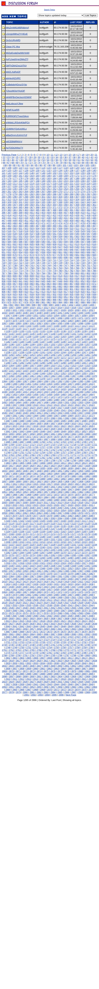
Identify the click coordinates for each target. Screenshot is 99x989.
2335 (46, 565)
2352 (70, 568)
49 (26, 160)
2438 (11, 586)
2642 (21, 626)
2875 (46, 671)
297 (21, 197)
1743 (59, 449)
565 (94, 236)
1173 (39, 339)
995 (28, 305)
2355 (91, 568)
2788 (4, 655)
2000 (63, 500)
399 (21, 212)
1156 (14, 336)
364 (15, 207)
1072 (87, 318)
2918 (63, 679)
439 (54, 218)
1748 (94, 449)
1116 (18, 328)
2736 (18, 644)
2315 (94, 560)
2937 (8, 684)
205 (77, 181)
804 (4, 276)
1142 (11, 334)
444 (83, 218)
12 (56, 154)
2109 (70, 521)
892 (21, 289)
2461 (77, 589)
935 (71, 294)
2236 (14, 547)
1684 (25, 439)
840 (15, 281)
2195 (11, 539)
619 (15, 247)
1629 (18, 428)
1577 (32, 418)
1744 (66, 449)
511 (77, 228)
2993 (40, 695)
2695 (14, 637)
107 (4, 168)
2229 (59, 544)
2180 (94, 534)
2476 (87, 592)
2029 (77, 505)
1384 (4, 381)
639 (32, 249)
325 (83, 199)
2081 (63, 515)
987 (77, 302)
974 (4, 302)
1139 (84, 331)
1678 (77, 436)
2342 (94, 565)
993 (17, 305)
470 (38, 223)
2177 (73, 534)
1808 (42, 463)
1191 (70, 341)
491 (60, 226)
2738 (32, 644)
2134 (56, 526)
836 (88, 278)
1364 (53, 376)
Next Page (71, 695)
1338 (59, 370)
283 (38, 194)
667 (94, 252)
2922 (91, 679)
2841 (91, 663)
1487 (63, 399)
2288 (94, 555)
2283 (59, 555)
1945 (56, 489)
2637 (80, 623)
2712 (39, 639)
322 (66, 199)
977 (21, 302)
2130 (28, 526)
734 (88, 262)
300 (38, 197)
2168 (11, 534)
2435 (84, 584)
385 (38, 210)
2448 (80, 586)
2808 (49, 658)
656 (32, 252)
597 (83, 241)
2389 (46, 576)
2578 (46, 613)
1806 (28, 463)
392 (77, 210)
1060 (4, 318)
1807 (35, 463)
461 (83, 220)
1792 (25, 460)
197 (32, 181)
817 (77, 276)
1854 (80, 471)
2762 (11, 650)
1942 (35, 489)
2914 (35, 679)
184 (54, 178)
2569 (77, 610)
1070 (73, 318)
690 (32, 257)
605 (32, 244)
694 (54, 257)
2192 (84, 536)
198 (38, 181)
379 (4, 210)
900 (66, 289)
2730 (70, 642)
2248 (4, 550)
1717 (66, 444)
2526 (59, 602)
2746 (87, 644)
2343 (8, 568)
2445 (59, 586)
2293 (35, 558)
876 (26, 286)
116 (54, 168)
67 (8, 162)
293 (94, 194)
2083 (77, 515)
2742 (59, 644)
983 (54, 302)
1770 (59, 455)
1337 (53, 370)
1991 (94, 497)
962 (32, 299)
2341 (87, 565)
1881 (80, 476)
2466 (18, 592)
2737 (25, 644)
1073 (94, 318)
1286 (73, 360)
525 (60, 231)
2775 (8, 652)
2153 (94, 529)
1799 (73, 460)
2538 (49, 605)
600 (4, 244)
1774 (87, 455)
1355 (84, 373)
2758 (77, 647)
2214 (49, 542)
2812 (77, 658)
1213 (35, 347)
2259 (80, 550)
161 (21, 175)
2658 (39, 629)
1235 (94, 349)
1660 (46, 434)
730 (66, 262)
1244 (63, 352)
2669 (21, 631)
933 (60, 294)
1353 (70, 373)
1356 (91, 373)
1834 (35, 468)
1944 (49, 489)
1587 (8, 420)
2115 (18, 523)
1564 (35, 415)
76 (48, 162)
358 (77, 204)
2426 (21, 584)
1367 (73, 376)
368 (38, 207)
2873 (32, 671)
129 (32, 170)
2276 (11, 555)
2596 (77, 615)
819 (88, 276)
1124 (73, 328)
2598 (91, 615)
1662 (59, 434)
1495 (25, 402)
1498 (46, 402)
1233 (80, 349)
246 (21, 189)
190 (88, 178)
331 (21, 202)
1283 (53, 360)
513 (88, 228)
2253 (39, 550)
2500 (66, 597)
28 (30, 157)
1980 (18, 497)
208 (94, 181)
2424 (8, 584)
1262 (94, 355)
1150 (66, 334)
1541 (63, 410)
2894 (84, 673)
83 (78, 162)
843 (32, 281)
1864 (56, 473)
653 (15, 252)
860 (32, 283)
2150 (73, 529)
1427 (21, 389)
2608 (66, 618)
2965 (14, 689)
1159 (35, 336)
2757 (70, 647)
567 (9, 239)
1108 (56, 326)
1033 (4, 312)
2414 (32, 581)
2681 (11, 634)
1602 (18, 423)
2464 (4, 592)
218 (54, 183)
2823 (59, 660)
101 (64, 165)
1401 (28, 384)
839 (9, 281)
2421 (80, 581)
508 (60, 228)
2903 (53, 676)
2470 (46, 592)
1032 (91, 310)
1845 (18, 471)
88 (5, 165)
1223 (11, 349)
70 (21, 162)
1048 (14, 315)
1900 (25, 481)
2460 (70, 589)
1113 (91, 326)
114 (43, 168)
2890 (56, 673)
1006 (4, 307)
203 (66, 181)
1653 (91, 431)
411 (88, 212)
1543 (77, 410)
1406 (63, 384)
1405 (56, 384)
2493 (18, 597)
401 (32, 212)
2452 (14, 589)
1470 (39, 397)
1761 (91, 452)
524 (54, 231)
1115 (11, 328)
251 (49, 189)
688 (21, 257)
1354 (77, 373)
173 (88, 175)
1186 (35, 341)
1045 (87, 312)
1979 (11, 497)
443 (77, 218)
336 (49, 202)
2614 (14, 621)
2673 (49, 631)
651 (4, 252)
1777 (14, 457)
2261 (94, 550)
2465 (11, 592)
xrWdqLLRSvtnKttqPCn (18, 122)
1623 (70, 426)
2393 (73, 576)
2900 (32, 676)
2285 (73, 555)
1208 (94, 344)
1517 (84, 405)
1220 (84, 347)
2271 (70, 552)
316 (32, 199)
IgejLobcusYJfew (14, 103)
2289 (8, 558)
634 (4, 249)
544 (71, 233)
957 (4, 299)
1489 (77, 399)
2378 (63, 573)
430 (4, 218)
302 (49, 197)
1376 (42, 378)
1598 (84, 420)
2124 (80, 523)
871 (94, 283)
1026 (49, 310)
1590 (28, 420)
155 (83, 173)
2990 (94, 692)
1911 (8, 484)
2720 (94, 639)
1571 (84, 415)
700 (88, 257)
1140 (91, 331)
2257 (66, 550)
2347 (35, 568)
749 (77, 265)
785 (88, 270)
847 (54, 281)
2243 (63, 547)
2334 (39, 565)
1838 (63, 468)
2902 (46, 676)
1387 (25, 381)
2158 (35, 531)
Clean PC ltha (13, 46)
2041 (66, 507)
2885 (21, 673)
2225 (32, 544)
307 (77, 197)
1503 (80, 402)
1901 (32, 481)
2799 (80, 655)
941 (9, 297)
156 (88, 173)
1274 (84, 357)
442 (71, 218)
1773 (80, 455)
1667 (94, 434)
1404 (49, 384)
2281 (46, 555)
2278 (25, 555)
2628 (18, 623)
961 (26, 299)
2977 (4, 692)
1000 (57, 305)
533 (9, 233)
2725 (35, 642)
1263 (8, 357)
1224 (18, 349)
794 (43, 273)
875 (21, 286)
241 (88, 186)
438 (49, 218)
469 (32, 223)
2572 (4, 613)
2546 (11, 608)
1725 (28, 447)
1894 (77, 478)
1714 (46, 444)
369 (43, 207)
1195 (4, 344)
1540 (56, 410)
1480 (14, 399)
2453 (21, 589)
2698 (35, 637)
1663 (66, 434)
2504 (94, 597)
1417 (46, 386)
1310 (53, 365)
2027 (63, 505)
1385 (11, 381)
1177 (66, 339)
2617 (35, 621)
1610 (73, 423)
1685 (32, 439)
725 (38, 262)
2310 (59, 560)
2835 (49, 663)
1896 (91, 478)
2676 (70, 631)
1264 (14, 357)
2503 (87, 597)
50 (30, 160)
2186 (42, 536)
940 (4, 297)
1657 (25, 434)
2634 (59, 623)
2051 (42, 510)
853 (88, 281)
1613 (94, 423)
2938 (14, 684)
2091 (39, 518)
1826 (73, 465)
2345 (21, 568)
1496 (32, 402)
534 (15, 233)
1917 (49, 484)
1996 (35, 500)
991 (5, 305)
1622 (63, 426)
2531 (94, 602)
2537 (42, 605)
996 (34, 305)
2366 (73, 571)
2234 (94, 544)
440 (60, 218)
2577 (39, 613)
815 (66, 276)
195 (21, 181)
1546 (4, 413)
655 (26, 252)
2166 (91, 531)
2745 (80, 644)
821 (4, 278)
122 (88, 168)
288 (66, 194)
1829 (94, 465)
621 (26, 247)
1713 (39, 444)
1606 (46, 423)
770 (4, 270)
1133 (42, 331)
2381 (84, 573)
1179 (80, 339)
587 (26, 241)
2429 (42, 584)
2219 (84, 542)
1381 (77, 378)
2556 (80, 608)
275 (88, 191)
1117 (25, 328)
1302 (91, 363)
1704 (70, 442)
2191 (77, 536)
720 (9, 262)
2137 (77, 526)
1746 (80, 449)
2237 (21, 547)
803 (94, 273)
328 (4, 202)
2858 (21, 668)
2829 (8, 663)
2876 (53, 671)
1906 (66, 481)
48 (21, 160)
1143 (18, 334)
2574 (18, 613)
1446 (59, 392)
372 (60, 207)
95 (36, 165)
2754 (49, 647)
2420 (73, 581)
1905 (59, 481)
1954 (25, 492)
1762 (4, 455)
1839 (70, 468)
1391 (53, 381)
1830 (8, 468)
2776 (14, 652)
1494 (18, 402)
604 (26, 244)
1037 (32, 312)
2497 (46, 597)
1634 (53, 428)
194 (15, 181)
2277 (18, 555)
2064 (39, 513)
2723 (21, 642)
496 (88, 226)
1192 (77, 341)
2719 (87, 639)
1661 (53, 434)
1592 (42, 420)
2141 (11, 529)
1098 (80, 323)
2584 (87, 613)
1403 (42, 384)
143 (15, 173)
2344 (14, 568)
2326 (77, 563)
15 (70, 154)
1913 (21, 484)
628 (66, 247)
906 (4, 291)
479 (88, 223)
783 (77, 270)
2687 (53, 634)
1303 (4, 365)
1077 (28, 320)
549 (4, 236)
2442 (39, 586)
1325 (63, 368)
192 (4, 181)
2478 (8, 594)
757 (26, 268)
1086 (91, 320)
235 (54, 186)
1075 (14, 320)
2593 (56, 615)
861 (38, 283)
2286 (80, 555)
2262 (8, 552)
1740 (39, 449)
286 (54, 194)
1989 (80, 497)
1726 (35, 447)
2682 (18, 634)
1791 (18, 460)
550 (9, 236)
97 (45, 165)
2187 (49, 536)
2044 (87, 507)
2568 (70, 610)
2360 (32, 571)
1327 (77, 368)
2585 (94, 613)
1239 (28, 352)
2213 (42, 542)
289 (71, 194)
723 (26, 262)
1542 (70, 410)
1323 (49, 368)
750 (83, 265)
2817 (18, 660)
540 (49, 233)
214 (32, 183)
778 (49, 270)
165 (43, 175)
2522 (32, 602)
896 (43, 289)
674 (38, 254)
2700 (49, 637)
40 (83, 157)
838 (4, 281)
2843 (11, 666)
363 (9, 207)
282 (32, 194)
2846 (32, 666)
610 (60, 244)
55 (52, 160)
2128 (14, 526)
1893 (70, 478)
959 (15, 299)
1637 (73, 428)
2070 (80, 513)
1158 (28, 336)
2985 (59, 692)
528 (77, 231)
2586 (8, 615)
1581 (59, 418)
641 (43, 249)
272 (71, 191)
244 (9, 189)
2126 (94, 523)
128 (26, 170)
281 (26, 194)
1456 (35, 394)
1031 (84, 310)
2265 (28, 552)
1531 (87, 407)
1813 (77, 463)
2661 (59, 629)
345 (4, 204)
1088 (11, 323)
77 (52, 162)
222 (77, 183)
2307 (39, 560)
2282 (53, 555)
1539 (49, 410)
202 (60, 181)
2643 (28, 626)
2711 (32, 639)
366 (26, 207)
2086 (4, 518)
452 (32, 220)
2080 (56, 515)
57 (61, 160)
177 (15, 178)
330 (15, 202)
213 (26, 183)
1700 (42, 442)
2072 (94, 513)
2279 (32, 555)
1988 (73, 497)
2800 (87, 655)
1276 (4, 360)
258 (88, 189)
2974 (77, 689)
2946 (70, 684)
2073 (8, 515)
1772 (73, 455)
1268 (42, 357)
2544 (91, 605)
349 (26, 204)
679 (66, 254)
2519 (11, 602)
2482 (35, 594)
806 (15, 276)
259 (94, 189)
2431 (56, 584)
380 (9, 210)
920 (83, 291)
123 (94, 168)
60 (74, 160)
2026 (56, 505)
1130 (21, 331)
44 (4, 160)
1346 (21, 373)
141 (4, 173)
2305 (25, 560)
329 (9, 202)
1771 (66, 455)
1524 (39, 407)
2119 (46, 523)
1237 (14, 352)
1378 (56, 378)
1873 (25, 476)
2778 (28, 652)
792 (32, 273)
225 (94, 183)
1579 (46, 418)
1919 (63, 484)
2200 (46, 539)
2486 (63, 594)
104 (81, 165)
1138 (77, 331)
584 (9, 241)
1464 (91, 394)
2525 (53, 602)
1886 (21, 478)
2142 (18, 529)
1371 (8, 378)
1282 (46, 360)
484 (21, 226)
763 (60, 268)
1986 (59, 497)
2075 (21, 515)
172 (83, 175)
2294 (42, 558)
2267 (42, 552)
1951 (4, 492)
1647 (49, 431)
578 (71, 239)
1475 (73, 397)
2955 (39, 687)
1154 (94, 334)
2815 (4, 660)
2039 (53, 507)
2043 (80, 507)
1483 (35, 399)
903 (83, 289)
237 (66, 186)
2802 (8, 658)
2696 (21, 637)
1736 (11, 449)
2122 (66, 523)
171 (77, 175)
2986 (66, 692)
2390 (53, 576)
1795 (46, 460)
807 (21, 276)
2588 (21, 615)
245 (15, 189)
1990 (87, 497)
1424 (94, 386)
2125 (87, 523)
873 (9, 286)
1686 (39, 439)
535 (21, 233)
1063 (25, 318)
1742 (53, 449)
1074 (8, 320)
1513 (56, 405)
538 (38, 233)
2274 (91, 552)
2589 (28, 615)
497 (94, 226)
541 (54, 233)
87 (96, 162)
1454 (21, 394)
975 (9, 302)
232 (38, 186)
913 (43, 291)
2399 (21, 579)
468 (26, 223)
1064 (32, 318)
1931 (53, 486)
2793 (39, 655)
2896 (4, 676)
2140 (4, 529)
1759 (77, 452)
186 (66, 178)
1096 (66, 323)
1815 (91, 463)
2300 (84, 558)
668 (4, 254)
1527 (59, 407)
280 (21, 194)
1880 (73, 476)
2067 (59, 513)
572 (38, 239)
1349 (42, 373)
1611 (80, 423)
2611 (87, 618)
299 (32, 197)
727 (49, 262)
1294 (35, 363)
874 (15, 286)
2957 (53, 687)
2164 (77, 531)
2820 (39, 660)
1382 (84, 378)
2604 (39, 618)
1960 (66, 492)
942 (15, 297)
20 (91, 154)
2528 (73, 602)
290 (77, 194)
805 (9, 276)
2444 (53, 586)
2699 (42, 637)
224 (88, 183)
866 (66, 283)
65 (96, 160)
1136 (63, 331)
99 (54, 165)
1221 (91, 347)
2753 (42, 647)
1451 (94, 392)
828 (43, 278)
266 (38, 191)
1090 (25, 323)
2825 (73, 660)
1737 (18, 449)
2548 (25, 608)
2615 (21, 621)
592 (54, 241)
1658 (32, 434)
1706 (84, 442)
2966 (21, 689)
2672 (42, 631)
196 (26, 181)
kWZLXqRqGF (13, 72)
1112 (84, 326)
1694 (94, 439)
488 (43, 226)
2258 (73, 550)
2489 (84, 594)
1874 (32, 476)
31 (43, 157)
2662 (66, 629)
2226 (39, 544)
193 (9, 181)
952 (71, 297)
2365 (66, 571)
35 (61, 157)
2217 (70, 542)
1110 (70, 326)
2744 (73, 644)
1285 (66, 360)
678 (60, 254)
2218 (77, 542)
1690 (66, 439)
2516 (84, 600)
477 (77, 223)
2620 (56, 621)
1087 (4, 323)
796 (54, 273)
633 (94, 247)
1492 (4, 402)
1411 (4, 386)
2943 (49, 684)
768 (88, 268)
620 (21, 247)
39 (78, 157)
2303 (11, 560)
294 (4, 197)
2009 (32, 502)
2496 (39, 597)
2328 (91, 563)
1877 (53, 476)
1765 (25, 455)
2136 (70, 526)
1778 (21, 457)
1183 (14, 341)
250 (43, 189)
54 (48, 160)
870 (88, 283)
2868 (91, 668)
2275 (4, 555)
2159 (42, 531)
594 (66, 241)
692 (43, 257)
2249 (11, 550)
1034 (11, 312)
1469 (32, 397)
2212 (35, 542)
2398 (14, 579)
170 (71, 175)
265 (32, 191)
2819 (32, 660)
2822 (53, 660)
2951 (11, 687)
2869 (4, 671)
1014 (59, 307)
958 (9, 299)
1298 (63, 363)
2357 (11, 571)
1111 (77, 326)
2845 (25, 666)
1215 (49, 347)
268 (49, 191)
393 (83, 210)
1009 (25, 307)
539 (43, 233)
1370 (94, 376)
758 (32, 268)
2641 (14, 626)
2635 (66, 623)
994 (22, 305)
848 (60, 281)
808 (26, 276)
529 (83, 231)
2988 (80, 692)
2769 (59, 650)
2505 (8, 600)
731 (71, 262)
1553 (53, 413)
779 (54, 270)
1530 (80, 407)
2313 (80, 560)
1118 (32, 328)
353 (49, 204)
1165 (77, 336)
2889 (49, 673)
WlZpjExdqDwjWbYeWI (17, 53)
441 (66, 218)
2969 (42, 689)
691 (38, 257)
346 (9, 204)
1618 (35, 426)
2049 (28, 510)
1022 (21, 310)
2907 (80, 676)
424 (66, 215)
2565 (49, 610)
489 (49, 226)
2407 (77, 579)
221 (71, 183)
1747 (87, 449)
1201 (46, 344)
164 (38, 175)
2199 (39, 539)
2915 (42, 679)
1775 (94, 455)
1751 (21, 452)
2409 (91, 579)
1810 (56, 463)
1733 (84, 447)
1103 (21, 326)
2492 (11, 597)
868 (77, 283)
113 (38, 168)
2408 (84, 579)
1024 (35, 310)
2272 (77, 552)
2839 (77, 663)
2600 (11, 618)
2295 (49, 558)
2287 (87, 555)
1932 (59, 486)
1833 (28, 468)
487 (38, 226)
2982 (39, 692)
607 (43, 244)
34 (56, 157)
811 (43, 276)
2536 (35, 605)
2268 (49, 552)
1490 (84, 399)
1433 (63, 389)
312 (9, 199)
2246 (84, 547)
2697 (28, 637)
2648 (63, 626)
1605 (39, 423)
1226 (32, 349)
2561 (21, 610)
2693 (94, 634)
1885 (14, 478)
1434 (70, 389)
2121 (59, 523)
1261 (87, 355)
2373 (28, 573)
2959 (66, 687)
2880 (80, 671)
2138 (84, 526)
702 (4, 260)
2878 (66, 671)
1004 (84, 305)
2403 (49, 579)
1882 (87, 476)
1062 (18, 318)
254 (66, 189)
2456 (42, 589)
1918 (56, 484)
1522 (25, 407)
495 (83, 226)
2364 (59, 571)
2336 (53, 565)
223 (83, 183)
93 (27, 165)
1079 (42, 320)
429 (94, 215)
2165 (84, 531)
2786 (84, 652)
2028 (70, 505)
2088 (18, 518)
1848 (39, 471)
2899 (25, 676)
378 (94, 207)
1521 (18, 407)
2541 (70, 605)
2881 (87, 671)
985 (66, 302)
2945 (63, 684)
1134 (49, 331)
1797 (59, 460)
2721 (8, 642)
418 (32, 215)
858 (21, 283)
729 (60, 262)
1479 (8, 399)
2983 (46, 692)
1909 (87, 481)
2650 (77, 626)
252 (54, 189)
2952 (18, 687)
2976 (91, 689)
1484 (42, 399)
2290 (14, 558)
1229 (53, 349)
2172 (39, 534)
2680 (4, 634)
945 (32, 297)
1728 (49, 447)
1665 (80, 434)
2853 (80, 666)
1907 (73, 481)
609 (54, 244)
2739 (39, 644)
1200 (39, 344)
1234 (87, 349)
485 (26, 226)
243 (4, 189)
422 (54, 215)
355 (60, 204)
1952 (11, 492)
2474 (73, 592)
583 (4, 241)
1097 (73, 323)
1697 (21, 442)
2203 (66, 539)
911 (32, 291)
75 (43, 162)
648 (83, 249)
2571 (91, 610)
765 (71, 268)
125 (9, 170)
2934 (80, 681)
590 (43, 241)
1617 (28, 426)
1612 (87, 423)
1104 (28, 326)
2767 (46, 650)
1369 (87, 376)
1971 (49, 494)
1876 (46, 476)
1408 (77, 384)
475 (66, 223)
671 (21, 254)
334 (38, 202)
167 (54, 175)
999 (51, 305)
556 (43, 236)
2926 (25, 681)
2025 (49, 505)
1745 (73, 449)
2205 (80, 539)
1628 (11, 428)
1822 (46, 465)
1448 (73, 392)
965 (49, 299)
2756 (63, 647)
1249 (4, 355)
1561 (14, 415)
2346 (28, 568)
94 (32, 165)
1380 (70, 378)
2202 (59, 539)
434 (26, 218)
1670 (21, 436)
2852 (73, 666)
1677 (70, 436)
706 (26, 260)
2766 (39, 650)
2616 (28, 621)
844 (38, 281)
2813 (84, 658)
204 (71, 181)
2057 (84, 510)
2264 (21, 552)
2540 (63, 605)
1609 (66, 423)
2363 (53, 571)
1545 (91, 410)
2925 (18, 681)
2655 (18, 629)
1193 (84, 341)
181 (38, 178)
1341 (80, 370)
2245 (77, 547)
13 (61, 154)
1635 (59, 428)
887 (88, 286)
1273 (77, 357)
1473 (59, 397)
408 (71, 212)
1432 (56, 389)
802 (88, 273)
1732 (77, 447)
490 (54, 226)
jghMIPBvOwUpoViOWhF (19, 97)
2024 (42, 505)
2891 (63, 673)
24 (13, 157)
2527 (66, 602)
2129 (21, 526)
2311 (66, 560)
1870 (4, 476)
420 (43, 215)
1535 (21, 410)
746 (60, 265)
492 (66, 226)
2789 (11, 655)
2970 (49, 689)
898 (54, 289)
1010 (32, 307)
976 (15, 302)
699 (83, 257)
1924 (4, 486)
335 (43, 202)
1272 (70, 357)
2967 (28, 689)
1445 (53, 392)
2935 (87, 681)
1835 (42, 468)
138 (83, 170)
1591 (35, 420)
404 (49, 212)
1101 (8, 326)
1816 (4, 465)
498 (4, 228)
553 (26, 236)
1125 (80, 328)
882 (60, 286)
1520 (11, 407)
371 (54, 207)
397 (9, 212)
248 (32, 189)
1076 (21, 320)
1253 (32, 355)
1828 (87, 465)
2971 (56, 689)
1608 (59, 423)
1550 (32, 413)
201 (54, 181)
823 (15, 278)
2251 (25, 550)
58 (65, 160)
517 (15, 231)
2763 (18, 650)
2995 (54, 695)
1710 (18, 444)
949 (54, 297)
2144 (32, 529)
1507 (14, 405)
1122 (59, 328)
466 (15, 223)
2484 (49, 594)
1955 (32, 492)
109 (15, 168)
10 (47, 154)
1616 (21, 426)
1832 (21, 468)
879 (43, 286)
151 (60, 173)
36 (65, 157)
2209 (14, 542)
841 (21, 281)
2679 (91, 631)
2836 (56, 663)
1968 (28, 494)
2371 (14, 573)
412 (94, 212)
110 (21, 168)
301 (43, 197)
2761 (4, 650)
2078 (42, 515)
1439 (11, 392)
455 (49, 220)
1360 (25, 376)
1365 (59, 376)
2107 (56, 521)
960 (21, 299)
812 (49, 276)
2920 (77, 679)
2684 (32, 634)
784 (83, 270)
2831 (21, 663)
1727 (42, 447)
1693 (87, 439)
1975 (77, 494)
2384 (11, 576)
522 (43, 231)
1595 (63, 420)
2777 (21, 652)
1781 (42, 457)
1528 (66, 407)
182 (43, 178)
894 (32, 289)
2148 (59, 529)
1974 (70, 494)
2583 (80, 613)
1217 (63, 347)
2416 (46, 581)
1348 (35, 373)
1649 (63, 431)
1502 (73, 402)
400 (26, 212)
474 (60, 223)
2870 (11, 671)
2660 (53, 629)
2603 (32, 618)
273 (77, 191)
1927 (25, 486)
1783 (56, 457)
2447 (73, 586)
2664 (80, 629)
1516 (77, 405)
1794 (39, 460)
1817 (11, 465)
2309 (53, 560)
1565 (42, 415)
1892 (63, 478)
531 (94, 231)
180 (32, 178)
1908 (80, 481)
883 (66, 286)
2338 (66, 565)
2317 (14, 563)
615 (88, 244)
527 (71, 231)
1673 (42, 436)
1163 (63, 336)
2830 (14, 663)
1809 (49, 463)
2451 (8, 589)
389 (60, 210)
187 (71, 178)
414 (9, 215)
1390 (46, 381)
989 (88, 302)
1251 (18, 355)
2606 (53, 618)
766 (77, 268)
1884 (8, 478)
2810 (63, 658)
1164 (70, 336)
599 (94, 241)
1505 (94, 402)
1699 (35, 442)
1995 (28, 500)
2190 (70, 536)
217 (49, 183)
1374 (28, 378)
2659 (46, 629)
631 (83, 247)
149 (49, 173)
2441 (32, 586)
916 (60, 291)
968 (66, 299)
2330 (11, 565)
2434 (77, 584)
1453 (14, 394)
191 (94, 178)
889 (4, 289)
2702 (63, 637)
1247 (84, 352)
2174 (53, 534)
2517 (91, 600)
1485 (49, 399)
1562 (21, 415)
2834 (42, 663)
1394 (73, 381)
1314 (80, 365)
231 (32, 186)
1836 (49, 468)
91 (18, 165)
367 (32, 207)
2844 (18, 666)
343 (88, 202)
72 (30, 162)
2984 (53, 692)
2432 (63, 584)
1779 (28, 457)
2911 (14, 679)
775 (32, 270)
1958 (53, 492)
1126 (87, 328)
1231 (66, 349)
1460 (63, 394)
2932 (66, 681)
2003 (84, 500)
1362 (39, 376)
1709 (11, 444)
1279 (25, 360)
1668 (8, 436)
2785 (77, 652)
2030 (84, 505)
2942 (42, 684)
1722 (8, 447)
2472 (59, 592)
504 (38, 228)
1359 (18, 376)
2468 (32, 592)
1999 (56, 500)
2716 (66, 639)
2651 (84, 626)
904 (88, 289)
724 (32, 262)
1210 (14, 347)
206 (83, 181)
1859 (21, 473)
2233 (87, 544)
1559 (94, 413)
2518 (4, 602)
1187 (42, 341)
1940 (21, 489)
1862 (42, 473)
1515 (70, 405)
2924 (11, 681)
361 (94, 204)
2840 (84, 663)
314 (21, 199)
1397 (94, 381)
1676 (63, 436)
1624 (77, 426)
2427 (28, 584)
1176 (59, 339)
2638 (87, 623)
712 (60, 260)
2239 (35, 547)
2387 (32, 576)
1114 (4, 328)
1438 (4, 392)
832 (66, 278)
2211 (28, 542)
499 (9, 228)
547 (88, 233)
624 (43, 247)
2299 (77, 558)
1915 (35, 484)
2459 (63, 589)
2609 (73, 618)
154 (77, 173)
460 (77, 220)
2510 (42, 600)
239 (77, 186)
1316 (94, 365)
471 (43, 223)
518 (21, 231)
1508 (21, 405)
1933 (66, 486)
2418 (59, 581)
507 (54, 228)
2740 (46, 644)
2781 (49, 652)
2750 (21, 647)
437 (43, 218)
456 (54, 220)
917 (66, 291)
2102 (21, 521)
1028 (63, 310)
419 (38, 215)
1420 (66, 386)
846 (49, 281)
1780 (35, 457)
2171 (32, 534)
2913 (28, 679)
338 (60, 202)
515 (4, 231)
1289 (94, 360)
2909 (94, 676)
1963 (87, 492)
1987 (66, 497)
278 (9, 194)
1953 (18, 492)
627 (60, 247)
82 (74, 162)
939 (94, 294)
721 (15, 262)
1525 (46, 407)
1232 (73, 349)
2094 (59, 518)
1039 (46, 312)
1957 (46, 492)
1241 (42, 352)
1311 (59, 365)
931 (49, 294)
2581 (66, 613)
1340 (73, 370)
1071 (80, 318)
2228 (53, 544)
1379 (63, 378)
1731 (70, 447)
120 (77, 168)
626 (54, 247)
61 (78, 160)
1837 (56, 468)
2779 (35, 652)
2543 (84, 605)
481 (4, 226)
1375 (35, 378)
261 (9, 191)
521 (38, 231)
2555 (73, 608)
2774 (94, 650)
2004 (91, 500)
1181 (94, 339)
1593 (49, 420)
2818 (25, 660)
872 (4, 286)
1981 (25, 497)
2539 (56, 605)
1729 (56, 447)
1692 (80, 439)
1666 (87, 434)
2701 (56, 637)
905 (94, 289)
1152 (80, 334)
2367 (80, 571)
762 (54, 268)
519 (26, 231)
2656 (25, 629)
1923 (91, 484)
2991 (26, 695)
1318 (14, 368)
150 (54, 173)
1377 (49, 378)
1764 (18, 455)
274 (83, 191)
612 (71, 244)
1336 (46, 370)
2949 (91, 684)
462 (88, 220)
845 (43, 281)
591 (49, 241)
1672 (35, 436)
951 (66, 297)
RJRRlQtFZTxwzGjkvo (17, 116)
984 (60, 302)
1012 (46, 307)
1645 (35, 431)
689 (26, 257)
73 (34, 162)
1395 (80, 381)
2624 (84, 621)
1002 (70, 305)
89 (10, 165)
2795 (53, 655)
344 (94, 202)
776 (38, 270)
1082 (63, 320)
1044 (80, 312)
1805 (21, 463)
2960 (73, 687)
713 (66, 260)
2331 (18, 565)
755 (15, 268)
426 (77, 215)
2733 (91, 642)
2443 (46, 586)
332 (26, 202)
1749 (8, 452)
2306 (32, 560)
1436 (84, 389)
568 (15, 239)
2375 (42, 573)
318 (43, 199)
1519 (4, 407)
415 (15, 215)
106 (93, 165)
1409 (84, 384)
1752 (28, 452)
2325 (70, 563)
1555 (66, 413)
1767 (39, 455)
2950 (4, 687)
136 (71, 170)
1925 (11, 486)
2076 (28, 515)
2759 (84, 647)
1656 (18, 434)
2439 (18, 586)
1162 (56, 336)
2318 (21, 563)
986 (71, 302)
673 (32, 254)
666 (88, 252)
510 (71, 228)
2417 (53, 581)
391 (71, 210)
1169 (11, 339)
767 (83, 268)
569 (21, 239)
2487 (70, 594)
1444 (46, 392)
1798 (66, 460)
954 (83, 297)
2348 (42, 568)
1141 (4, 334)
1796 (53, 460)
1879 (66, 476)
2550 (39, 608)
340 (71, 202)
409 (77, 212)
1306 (25, 365)
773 (21, 270)
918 (71, 291)
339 (66, 202)
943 (21, 297)
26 (21, 157)
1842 (91, 468)
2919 (70, 679)
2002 (77, 500)
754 (9, 268)
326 (88, 199)
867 (71, 283)
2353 (77, 568)
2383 (4, 576)
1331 (11, 370)
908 (15, 291)
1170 (18, 339)
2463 (91, 589)
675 (43, 254)
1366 (66, 376)
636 (15, 249)
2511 (49, 600)
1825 (66, 465)
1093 (46, 323)
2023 (35, 505)
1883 (94, 476)
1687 (46, 439)
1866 (70, 473)
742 (38, 265)
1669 (14, 436)
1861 (35, 473)
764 (66, 268)
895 (38, 289)
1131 (28, 331)
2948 (84, 684)
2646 (49, 626)
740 (26, 265)
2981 (32, 692)
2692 (87, 634)
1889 (42, 478)
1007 (11, 307)
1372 (14, 378)
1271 (63, 357)
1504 (87, 402)
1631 (32, 428)
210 (9, 183)
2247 (91, 547)
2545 (4, 608)
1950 (91, 489)
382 (21, 210)
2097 (80, 518)
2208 (8, 542)
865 (60, 283)
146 (32, 173)
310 (94, 197)
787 (4, 273)
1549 (25, 413)
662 (66, 252)
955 (88, 297)
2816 (11, 660)
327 (94, 199)
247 (26, 189)
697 (71, 257)
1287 (80, 360)
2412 (18, 581)
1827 (80, 465)
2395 (87, 576)
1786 (77, 457)
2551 (46, 608)
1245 (70, 352)
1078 (35, 320)
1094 (53, 323)
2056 (77, 510)
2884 (14, 673)
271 (66, 191)
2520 (18, 602)
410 (83, 212)
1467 (18, 397)
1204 (66, 344)
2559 (8, 610)
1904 (53, 481)
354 (54, 204)
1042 (66, 312)
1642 (14, 431)
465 (9, 223)
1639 (87, 428)
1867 (77, 473)
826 (32, 278)
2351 (63, 568)
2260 (87, 550)
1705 (77, 442)
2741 (53, 644)
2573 (11, 613)
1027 (56, 310)
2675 (63, 631)
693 (49, 257)
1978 (4, 497)
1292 (21, 363)
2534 (21, 605)
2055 (70, 510)
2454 (28, 589)
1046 (94, 312)
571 (32, 239)
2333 (32, 565)
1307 (32, 365)
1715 (53, 444)
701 (94, 257)
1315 (87, 365)
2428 (35, 584)
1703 (63, 442)
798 (66, 273)
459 (71, 220)
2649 (70, 626)
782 (71, 270)
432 (15, 218)
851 (77, 281)
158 (4, 175)
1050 (28, 315)
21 (96, 154)
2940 (28, 684)
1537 (35, 410)
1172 (32, 339)
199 (43, 181)
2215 (56, 542)
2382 (91, 573)
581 (88, 239)
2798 (73, 655)
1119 (39, 328)
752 (94, 265)
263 (21, 191)
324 (77, 199)
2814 (91, 658)
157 (94, 173)
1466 (11, 397)
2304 (18, 560)
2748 (8, 647)
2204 (73, 539)
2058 (91, 510)
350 (32, 204)
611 (66, 244)
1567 (56, 415)
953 (77, 297)
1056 (70, 315)
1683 (18, 439)
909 (21, 291)
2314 (87, 560)
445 (88, 218)
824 (21, 278)
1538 (42, 410)
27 (26, 157)
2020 (14, 505)
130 (38, 170)
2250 (18, 550)
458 (66, 220)
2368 (87, 571)
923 (4, 294)
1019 (94, 307)
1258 (66, 355)
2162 (63, 531)
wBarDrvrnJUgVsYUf (16, 135)
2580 (59, 613)
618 (9, 247)
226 (4, 186)
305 (66, 197)
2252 (32, 550)
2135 (63, 526)
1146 (39, 334)
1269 (49, 357)
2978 (11, 692)
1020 (8, 310)
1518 (91, 405)
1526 (53, 407)
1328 (84, 368)
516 (9, 231)
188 (77, 178)
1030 (77, 310)
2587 (14, 615)
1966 (14, 494)
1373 (21, 378)
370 (49, 207)
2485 (56, 594)
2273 (84, 552)
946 (38, 297)
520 (32, 231)
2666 (94, 629)
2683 (25, 634)
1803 (8, 463)
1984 (46, 497)
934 (66, 294)
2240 (42, 547)
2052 (49, 510)
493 (71, 226)
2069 (73, 513)
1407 (70, 384)
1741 (46, 449)
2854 (87, 666)
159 (9, 175)
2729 (63, 642)
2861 (42, 668)
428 (88, 215)
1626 (91, 426)
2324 (63, 563)
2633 (53, 623)
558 (54, 236)
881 (54, 286)
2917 (56, 679)
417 (26, 215)
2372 (21, 573)
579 (77, 239)
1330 (4, 370)
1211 (21, 347)
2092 (46, 518)
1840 (77, 468)
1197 (18, 344)
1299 (70, 363)
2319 (28, 563)
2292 (28, 558)
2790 (18, 655)
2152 (87, 529)
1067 (53, 318)
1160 (42, 336)
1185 (28, 341)
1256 (53, 355)
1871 (11, 476)
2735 (11, 644)
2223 (18, 544)
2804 (21, 658)
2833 (35, 663)
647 (77, 249)
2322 (49, 563)
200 (49, 181)
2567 (63, 610)
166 (49, 175)
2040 (59, 507)
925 (15, 294)
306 (71, 197)
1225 (25, 349)
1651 (77, 431)
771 (9, 270)
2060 (11, 513)
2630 (32, 623)
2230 (66, 544)
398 (15, 212)
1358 (11, 376)
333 (32, 202)
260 (4, 191)
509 (66, 228)
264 (26, 191)
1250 (11, 355)
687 (15, 257)
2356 (4, 571)
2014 (66, 502)
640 (38, 249)
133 (54, 170)
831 (60, 278)
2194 (4, 539)
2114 (11, 523)
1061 (11, 318)
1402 (35, 384)
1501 (66, 402)
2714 (53, 639)
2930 (53, 681)
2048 (21, 510)
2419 (66, 581)
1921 (77, 484)
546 (83, 233)
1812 (70, 463)
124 (4, 170)
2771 (73, 650)
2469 (39, 592)
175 (4, 178)
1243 (56, 352)
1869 (91, 473)
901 (71, 289)
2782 (56, 652)
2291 (21, 558)
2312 (73, 560)
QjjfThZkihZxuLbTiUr (16, 65)
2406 (70, 579)
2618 (42, 621)
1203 (59, 344)
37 (70, 157)
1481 (21, 399)
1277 (11, 360)
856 (9, 283)
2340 (80, 565)
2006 (11, 502)
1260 (80, 355)
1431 (49, 389)
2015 (73, 502)
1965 (8, 494)
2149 (66, 529)
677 (54, 254)
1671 (28, 436)
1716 (59, 444)
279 (15, 194)
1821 (39, 465)
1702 (56, 442)
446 (94, 218)
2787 (91, 652)
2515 (77, 600)
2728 (56, 642)
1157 (21, 336)
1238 (21, 352)
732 (77, 262)
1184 (21, 341)
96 (40, 165)
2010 (39, 502)
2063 (32, 513)
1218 (70, 347)
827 (38, 278)
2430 (49, 584)
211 (15, 183)
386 (43, 210)
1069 (66, 318)
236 (60, 186)
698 (77, 257)
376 (83, 207)
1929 (39, 486)
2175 (59, 534)
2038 (46, 507)
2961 (80, 687)
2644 (35, 626)
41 (87, 157)
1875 (39, 476)
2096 (73, 518)
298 (26, 197)
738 (15, 265)
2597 (84, 615)
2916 (49, 679)
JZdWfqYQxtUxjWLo (16, 129)
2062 (25, 513)
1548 (18, 413)
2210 (21, 542)
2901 (39, 676)
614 (83, 244)
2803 (14, 658)
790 (21, 273)
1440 (18, 392)
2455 (35, 589)
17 (78, 154)
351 (38, 204)
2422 (87, 581)
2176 (66, 534)
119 (71, 168)
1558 (87, 413)
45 (8, 160)
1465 (4, 397)
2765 (32, 650)
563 (83, 236)
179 (26, 178)
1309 (46, 365)
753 (4, 268)
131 (43, 170)
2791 (25, 655)
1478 (94, 397)
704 (15, 260)
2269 (56, 552)
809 (32, 276)
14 (65, 154)
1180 (87, 339)
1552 (46, 413)
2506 (14, 600)
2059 (4, 513)
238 (71, 186)
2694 (8, 637)
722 (21, 262)
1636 (66, 428)
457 (60, 220)
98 (49, 165)
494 (77, 226)
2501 (73, 597)
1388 (32, 381)
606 (38, 244)
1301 (84, 363)
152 (66, 173)
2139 (91, 526)
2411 (11, 581)
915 (54, 291)
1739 (32, 449)
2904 (59, 676)
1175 (53, 339)
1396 (87, 381)
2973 (70, 689)
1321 (35, 368)
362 (4, 207)
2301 (91, 558)
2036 (32, 507)
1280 (32, 360)
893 (26, 289)
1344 (8, 373)
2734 (4, 644)
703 (9, 260)
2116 (25, 523)
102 (70, 165)
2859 (28, 668)
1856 (94, 471)
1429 (35, 389)
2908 (87, 676)
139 (88, 170)
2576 (32, 613)
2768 (53, 650)
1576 (25, 418)
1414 (25, 386)
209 (4, 183)
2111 (84, 521)
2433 (70, 584)
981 (43, 302)
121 (83, 168)
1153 (87, 334)
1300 (77, 363)
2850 (59, 666)
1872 (18, 476)
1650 (70, 431)
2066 (53, 513)
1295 (42, 363)
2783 (63, 652)
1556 (73, 413)
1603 (25, 423)
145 (26, 173)
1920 (70, 484)
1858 (14, 473)
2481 (28, 594)
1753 (35, 452)
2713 (46, 639)
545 (77, 233)
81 (70, 162)
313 (15, 199)
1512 (49, 405)
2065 (46, 513)
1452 (8, 394)
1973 (63, 494)
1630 (25, 428)
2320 (35, 563)
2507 (21, 600)
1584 (80, 418)
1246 (77, 352)
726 (43, 262)
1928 (32, 486)
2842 (4, 666)
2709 (18, 639)
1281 (39, 360)
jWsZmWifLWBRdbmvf (17, 27)
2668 (14, 631)
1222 (4, 349)
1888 (35, 478)
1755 (49, 452)
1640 (94, 428)
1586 (94, 418)
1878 (59, 476)
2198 (32, 539)
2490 (91, 594)
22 (4, 157)
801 (83, 273)
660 (54, 252)
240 (83, 186)
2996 (61, 695)
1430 (42, 389)
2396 (94, 576)
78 (56, 162)
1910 (94, 481)
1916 (42, 484)
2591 (42, 615)
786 (94, 270)
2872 (25, 671)
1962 (80, 492)
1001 (64, 305)
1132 (35, 331)
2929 (46, 681)
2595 (70, 615)
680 (71, 254)
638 (26, 249)
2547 (18, 608)
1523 (32, 407)
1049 (21, 315)
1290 (8, 363)
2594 (63, 615)
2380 (77, 573)
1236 (8, 352)
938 (88, 294)
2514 (70, 600)
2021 (21, 505)
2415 (39, 581)
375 (77, 207)
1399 (14, 384)
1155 (8, 336)
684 (94, 254)
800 (77, 273)
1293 (28, 363)
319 (49, 199)
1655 (11, 434)
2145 (39, 529)
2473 (66, 592)
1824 (59, 465)
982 (49, 302)
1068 (59, 318)
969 (71, 299)
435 (32, 218)
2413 (25, 581)
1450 (87, 392)
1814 (84, 463)
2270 (63, 552)
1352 (63, 373)
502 (26, 228)
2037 (39, 507)
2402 (42, 579)
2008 (25, 502)
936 (77, 294)
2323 (56, 563)
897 (49, 289)
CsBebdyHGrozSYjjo (16, 84)
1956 (39, 492)
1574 (11, 418)
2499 (59, 597)
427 (83, 215)
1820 (32, 465)
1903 (46, 481)
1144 (25, 334)
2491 (4, 597)
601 (9, 244)
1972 (56, 494)
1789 (4, 460)
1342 (87, 370)
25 (17, 157)
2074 (14, 515)
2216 (63, 542)
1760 (84, 452)
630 (77, 247)
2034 (18, 507)
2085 (91, 515)
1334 (32, 370)
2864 (63, 668)
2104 (35, 521)
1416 (39, 386)
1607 (53, 423)
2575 (25, 613)
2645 (42, 626)
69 (17, 162)
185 (60, 178)
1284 (59, 360)
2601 (18, 618)
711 (54, 260)
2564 (42, 610)
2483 (42, 594)
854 (94, 281)
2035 (25, 507)
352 (43, 204)
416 (21, 215)
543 (66, 233)
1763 (11, 455)
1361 (32, 376)
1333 (25, 370)
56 (56, 160)
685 (4, 257)
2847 (39, 666)
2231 (73, 544)
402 (38, 212)
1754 (42, 452)
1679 (84, 436)
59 (70, 160)
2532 (8, 605)
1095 (59, 323)
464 (4, 223)
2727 (49, 642)
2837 (63, 663)
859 (26, 283)
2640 (8, 626)
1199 (32, 344)
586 (21, 241)
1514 (63, 405)
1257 (59, 355)
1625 (84, 426)
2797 (66, 655)
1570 (77, 415)
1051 (35, 315)
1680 (91, 436)
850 (71, 281)
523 (49, 231)
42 (92, 157)
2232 (80, 544)
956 (94, 297)
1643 (21, 431)
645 (66, 249)
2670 (28, 631)
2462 (84, 589)
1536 (28, 410)
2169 (18, 534)
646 (71, 249)
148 (43, 173)
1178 (73, 339)
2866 (77, 668)
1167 (91, 336)
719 (4, 262)
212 (21, 183)
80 (65, 162)
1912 (14, 484)
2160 (49, 531)
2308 (46, 560)
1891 (56, 478)
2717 (73, 639)
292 (88, 194)
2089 (25, 518)
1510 (35, 405)
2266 (35, 552)
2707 (4, 639)
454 (43, 220)
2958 (59, 687)
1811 (63, 463)
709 (43, 260)
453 (38, 220)
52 (39, 160)
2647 (56, 626)
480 (94, 223)
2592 (49, 615)
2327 (84, 563)
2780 (42, 652)
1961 (73, 492)
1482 (28, 399)
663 (71, 252)
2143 (25, 529)
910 (26, 291)
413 (4, 215)
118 (66, 168)
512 (83, 228)
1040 (53, 312)
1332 (18, 370)
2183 (21, 536)
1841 (84, 468)
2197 (25, 539)
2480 (21, 594)
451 (26, 220)
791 (26, 273)
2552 (53, 608)
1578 (39, 418)
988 (83, 302)
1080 (49, 320)
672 (26, 254)
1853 (73, 471)
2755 (56, 647)
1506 (8, 405)
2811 (70, 658)
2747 (94, 644)
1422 (80, 386)
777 (43, 270)
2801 (94, 655)
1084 (77, 320)
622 (32, 247)
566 (4, 239)
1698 (28, 442)
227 (9, 186)
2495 (32, 597)
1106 (42, 326)
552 (21, 236)
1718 (73, 444)
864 (54, 283)
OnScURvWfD (13, 40)
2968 (35, 689)
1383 (91, 378)
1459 (56, 394)
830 (54, 278)
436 (38, 218)
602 (15, 244)
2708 (11, 639)
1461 (70, 394)
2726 (42, 642)
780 (60, 270)
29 (34, 157)
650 (94, 249)
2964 (8, 689)
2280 (39, 555)
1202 (53, 344)
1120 (46, 328)
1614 (8, 426)
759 (38, 268)
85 (87, 162)
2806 (35, 658)
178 (21, 178)
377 (88, 207)
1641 (8, 431)
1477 (87, 397)
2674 (56, 631)
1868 (84, 473)
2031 (91, 505)
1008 (18, 307)
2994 (47, 695)
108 (9, 168)
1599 (91, 420)
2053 (56, 510)
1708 (4, 444)
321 (60, 199)
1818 (18, 465)
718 (94, 260)
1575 (18, 418)
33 (52, 157)
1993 (14, 500)
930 (43, 294)
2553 (59, 608)
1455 (28, 394)
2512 (56, 600)
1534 (14, 410)
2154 (8, 531)
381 (15, 210)
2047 (14, 510)
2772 (80, 650)
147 (38, 173)
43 (96, 157)
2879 (73, 671)
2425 (14, 584)
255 (71, 189)
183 (49, 178)
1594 (56, 420)
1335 (39, 370)
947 (43, 297)
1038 (39, 312)
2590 (35, 615)
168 (60, 175)
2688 (59, 634)
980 (38, 302)
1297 (56, 363)
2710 (25, 639)
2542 (77, 605)
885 (77, 286)
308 (83, 197)
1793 (32, 460)
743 (43, 265)
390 (66, 210)
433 (21, 218)
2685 (39, 634)
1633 (46, 428)
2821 (46, 660)
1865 (63, 473)
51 (34, 160)
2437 (4, 586)
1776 (8, 457)
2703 (70, 637)
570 (26, 239)
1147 (46, 334)
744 (49, 265)
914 (49, 291)
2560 (14, 610)
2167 (4, 534)
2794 (46, 655)
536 (26, 233)
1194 (91, 341)
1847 (32, 471)
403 (43, 212)
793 (38, 273)
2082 (70, 515)
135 (66, 170)
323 (71, 199)
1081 (56, 320)
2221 (4, 544)
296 (15, 197)
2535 (28, 605)
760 (43, 268)
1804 (14, 463)
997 (39, 305)
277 (4, 194)
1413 (18, 386)
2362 (46, 571)
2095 (66, 518)
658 (43, 252)
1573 (4, 418)
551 (15, 236)
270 (60, 191)
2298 (70, 558)
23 (8, 157)
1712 (32, 444)
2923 (4, 681)
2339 (73, 565)
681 (77, 254)
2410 (4, 581)
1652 (84, 431)
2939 (21, 684)
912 (38, 291)
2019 (8, 505)
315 (26, 199)
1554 (59, 413)
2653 (4, 629)
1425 (8, 389)
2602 (25, 618)
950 (60, 297)
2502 (80, 597)
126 (15, 170)
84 (83, 162)
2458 (56, 589)
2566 (56, 610)
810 (38, 276)
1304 (11, 365)
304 (60, 197)
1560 (8, 415)
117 (60, 168)
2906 (73, 676)
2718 (80, 639)
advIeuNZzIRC (13, 78)
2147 (53, 529)
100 (59, 165)
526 (66, 231)
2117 (32, 523)
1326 (70, 368)
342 (83, 202)
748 (71, 265)
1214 (42, 347)
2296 (56, 558)
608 (49, 244)
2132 (42, 526)
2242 (56, 547)
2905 (66, 676)
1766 (32, 455)
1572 (91, 415)
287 (60, 194)
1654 (4, 434)
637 (21, 249)
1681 (4, 439)
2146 (46, 529)
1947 (70, 489)
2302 (4, 560)
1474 (66, 397)
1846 (25, 471)
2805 (28, 658)
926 (21, 294)
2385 (18, 576)
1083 (70, 320)
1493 (11, 402)
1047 (8, 315)
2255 (53, 550)
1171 (25, 339)
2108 (63, 521)
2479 (14, 594)
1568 (63, 415)
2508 (28, 600)
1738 (25, 449)
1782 (49, 457)
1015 (66, 307)
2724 (28, 642)
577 (66, 239)
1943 (42, 489)
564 (88, 236)
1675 (56, 436)
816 (71, 276)
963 (38, 299)
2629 (25, 623)
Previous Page (9, 154)
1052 (42, 315)
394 (88, 210)
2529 (80, 602)
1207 (87, 344)
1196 (11, 344)
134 (60, 170)
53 (43, 160)
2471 (53, 592)
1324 (56, 368)
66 (4, 162)
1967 (21, 494)
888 (94, 286)
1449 (80, 392)
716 (83, 260)
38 (74, 157)
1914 (28, 484)
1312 (66, 365)
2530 (87, 602)
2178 (80, 534)
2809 (56, 658)
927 (26, 294)
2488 (77, 594)
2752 (35, 647)
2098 (87, 518)
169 (66, 175)
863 (49, 283)
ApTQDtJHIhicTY (14, 148)
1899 (18, 481)
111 (26, 168)
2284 (66, 555)
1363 (46, 376)
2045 (94, 507)
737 (9, 265)
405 (54, 212)
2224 (25, 544)
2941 (35, 684)
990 (94, 302)
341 (77, 202)
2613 (8, 621)
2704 (77, 637)
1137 (70, 331)
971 (83, 299)
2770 (66, 650)
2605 (46, 618)
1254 (39, 355)
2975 (84, 689)
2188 (56, 536)
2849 (53, 666)
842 (26, 281)
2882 (94, 671)
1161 (49, 336)
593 (60, 241)
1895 (84, 478)
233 (43, 186)
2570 (84, 610)
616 (94, 244)
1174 (46, 339)
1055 (63, 315)
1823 (53, 465)
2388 (39, 576)
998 (45, 305)
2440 (25, 586)
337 (54, 202)
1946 (63, 489)
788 (9, 273)
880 (49, 286)
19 (87, 154)
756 (21, 268)
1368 (80, 376)
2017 (87, 502)
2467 (25, 592)
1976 (84, 494)
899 (60, 289)
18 (83, 154)
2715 (59, 639)
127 (21, 170)
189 (83, 178)
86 (92, 162)
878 (38, 286)
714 (71, 260)
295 (9, 197)
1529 (73, 407)
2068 (66, 513)
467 (21, 223)
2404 (56, 579)
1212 (28, 347)
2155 (14, 531)
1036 (25, 312)
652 (9, 252)
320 (54, 199)
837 (94, 278)
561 (71, 236)
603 (21, 244)
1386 (18, 381)
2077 (35, 515)
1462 (77, 394)
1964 (94, 492)
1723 (14, 447)
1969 (35, 494)
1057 (77, 315)
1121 (53, 328)
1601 (11, 423)
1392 (59, 381)
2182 (14, 536)
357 (71, 204)
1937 (94, 486)
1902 (39, 481)
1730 (63, 447)
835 (83, 278)
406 (60, 212)
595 (71, 241)
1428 (28, 389)
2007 (18, 502)
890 (9, 289)
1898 (11, 481)
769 (94, 268)
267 (43, 191)
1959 (59, 492)
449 (15, 220)
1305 (18, 365)
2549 (32, 608)
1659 (39, 434)
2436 (91, 584)
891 (15, 289)
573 (43, 239)
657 (38, 252)
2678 (84, 631)
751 (88, 265)
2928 (39, 681)
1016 (73, 307)
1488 (70, 399)
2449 (87, 586)
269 (54, 191)
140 (94, 170)
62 (83, 160)
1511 (42, 405)
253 (60, 189)
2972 (63, 689)
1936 (87, 486)
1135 (56, 331)
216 (43, 183)
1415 (32, 386)
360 (88, 204)
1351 (56, 373)
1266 (28, 357)
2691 (80, 634)
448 (9, 220)
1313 (73, 365)
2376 (49, 573)
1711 (25, 444)
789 (15, 273)
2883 (8, 673)
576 (60, 239)
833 (71, 278)
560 (66, 236)
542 (60, 233)
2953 (25, 687)
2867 (84, 668)
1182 (8, 341)
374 (71, 207)
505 (43, 228)
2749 (14, 647)
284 (43, 194)
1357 (4, 376)
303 (54, 197)
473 (54, 223)
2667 (8, 631)
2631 (39, 623)
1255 (46, 355)
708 (38, 260)
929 (38, 294)
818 (83, 276)
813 (54, 276)
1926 (18, 486)
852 (83, 281)
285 (49, 194)
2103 (28, 521)
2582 (73, 613)
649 (88, 249)
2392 (66, 576)
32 (48, 157)
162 (26, 175)
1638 (80, 428)
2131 (35, 526)
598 (88, 241)
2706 (91, 637)
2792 (32, 655)
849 (66, 281)
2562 (28, 610)
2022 (28, 505)
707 (32, 260)
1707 (91, 442)
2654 (11, 629)
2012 (53, 502)
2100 (8, 521)
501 (21, 228)
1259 (73, 355)
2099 (94, 518)
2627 (11, 623)
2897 (11, 676)
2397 (8, 579)
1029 (70, 310)
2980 (25, 692)
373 (66, 207)
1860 (28, 473)
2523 (39, 602)
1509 (28, 405)
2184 (28, 536)
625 (49, 247)
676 (49, 254)
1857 (8, 473)
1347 (28, 373)
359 (83, 204)
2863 (56, 668)
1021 (14, 310)
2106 (49, 521)
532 (4, 233)
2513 (63, 600)
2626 (4, 623)
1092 (39, 323)
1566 (49, 415)
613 (77, 244)
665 (83, 252)
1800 (80, 460)
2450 (94, 586)
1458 (49, 394)
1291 (14, 363)
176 (9, 178)
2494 (25, 597)
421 (49, 215)
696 (66, 257)
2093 (53, 518)
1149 (59, 334)
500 (15, 228)
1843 (4, 471)
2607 (59, 618)
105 (87, 165)
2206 (87, 539)
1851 (59, 471)
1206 (80, 344)
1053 (49, 315)
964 (43, 299)
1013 (53, 307)
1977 (91, 494)
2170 (25, 534)
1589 (21, 420)
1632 (39, 428)
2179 (87, 534)
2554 (66, 608)
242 (94, 186)
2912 (21, 679)
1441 (25, 392)
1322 (42, 368)
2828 (94, 660)
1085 (84, 320)
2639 (94, 623)
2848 (46, 666)
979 (32, 302)
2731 (77, 642)
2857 (14, 668)
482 (9, 226)
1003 (77, 305)
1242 (49, 352)
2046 (8, 510)
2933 (73, 681)
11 (52, 154)
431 (9, 218)
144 (21, 173)
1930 (46, 486)
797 (60, 273)
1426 (14, 389)
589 (38, 241)
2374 (35, 573)
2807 (42, 658)
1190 (63, 341)
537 (32, 233)
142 (9, 173)
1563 (28, 415)
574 (49, 239)
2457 (49, 589)
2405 (63, 579)
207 (88, 181)
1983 (39, 497)
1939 (14, 489)
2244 (70, 547)
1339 (66, 370)
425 (71, 215)
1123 (66, 328)
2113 (4, 523)
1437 (91, 389)
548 (94, 233)
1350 (49, 373)
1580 (53, 418)
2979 (18, 692)
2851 (66, 666)
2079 (49, 515)
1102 (14, 326)
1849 (46, 471)
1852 (66, 471)
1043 (73, 312)
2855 (94, 666)
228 (15, 186)
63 (87, 160)
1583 (73, 418)
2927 (32, 681)
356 (66, 204)
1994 (21, 500)
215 (38, 183)
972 (88, 299)
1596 (70, 420)
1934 (73, 486)
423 (60, 215)
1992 (8, 500)
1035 (18, 312)
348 (21, 204)
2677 (77, 631)
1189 (56, 341)
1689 (59, 439)
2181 (8, 536)
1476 (80, 397)
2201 (53, 539)
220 (66, 183)
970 (77, 299)
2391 (59, 576)
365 (21, 207)
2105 (42, 521)
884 (71, 286)
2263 (14, 552)
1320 (28, 368)
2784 (70, 652)
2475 (80, 592)
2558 (94, 608)
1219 (77, 347)
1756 (56, 452)
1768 (46, 455)
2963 (94, 687)
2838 (70, 663)
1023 (28, 310)
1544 (84, 410)
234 (49, 186)
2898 (18, 676)
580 (83, 239)
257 (83, 189)
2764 (25, 650)
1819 (25, 465)
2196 (18, 539)
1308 (39, 365)
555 (38, 236)
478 (83, 223)
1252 (25, 355)
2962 (87, 687)
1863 (49, 473)
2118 (39, 523)
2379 (70, 573)
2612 (94, 618)
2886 (28, 673)
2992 (33, 695)
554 (32, 236)
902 (77, 289)
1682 (11, 439)
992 (11, 305)
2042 (73, 507)
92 (23, 165)
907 (9, 291)
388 (54, 210)
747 (66, 265)
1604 (32, 423)
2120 (53, 523)
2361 (39, 571)
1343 (94, 370)
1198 (25, 344)
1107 (49, 326)
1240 (35, 352)
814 (60, 276)
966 (54, 299)
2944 (56, 684)
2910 (8, 679)
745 (54, 265)
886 (83, 286)
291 (83, 194)
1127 (94, 328)
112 (32, 168)
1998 (49, 500)
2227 (46, 544)
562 (77, 236)
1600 (4, 423)
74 (39, 162)
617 (4, 247)
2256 (59, 550)
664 (77, 252)
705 (21, 260)
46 (13, 160)
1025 (42, 310)
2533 (14, 605)
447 (4, 220)
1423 (87, 386)
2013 (59, 502)
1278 (18, 360)
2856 (8, 668)
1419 (59, 386)
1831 (14, 468)
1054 (56, 315)
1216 (56, 347)
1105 (35, 326)
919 (77, 291)
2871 (18, 671)
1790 (11, 460)
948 (49, 297)
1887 (28, 478)
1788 (91, 457)
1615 (14, 426)
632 (88, 247)
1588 (14, 420)
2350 (56, 568)
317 (38, 199)
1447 (66, 392)
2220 (91, 542)
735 (94, 262)
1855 (87, 471)
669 (9, 254)
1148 (53, 334)
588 (32, 241)
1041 (59, 312)
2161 (56, 531)
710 (49, 260)
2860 (35, 668)
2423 (94, 581)
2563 (35, 610)
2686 (46, 634)
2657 (32, 629)
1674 (49, 436)
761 (49, 268)
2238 (28, 547)
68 (13, 162)
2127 (8, 526)
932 (54, 294)
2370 (8, 573)
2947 (77, 684)
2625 (91, 621)
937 (83, 294)
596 (77, 241)
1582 (66, 418)
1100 (94, 323)
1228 (46, 349)
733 (83, 262)
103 (76, 165)
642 (49, 249)
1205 (73, 344)
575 (54, 239)
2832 (28, 663)
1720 (87, 444)
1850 (53, 471)
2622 (70, 621)
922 (94, 291)
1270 (56, 357)
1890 (49, 478)
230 (26, 186)
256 (77, 189)
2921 (84, 679)
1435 (77, 389)
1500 (59, 402)
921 (88, 291)
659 (49, 252)
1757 (63, 452)
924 (9, 294)
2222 (11, 544)
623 (38, 247)
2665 (87, 629)
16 (74, 154)
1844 (11, 471)
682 (83, 254)
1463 (84, 394)
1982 (32, 497)
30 (39, 157)
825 (26, 278)
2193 (91, 536)
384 (32, 210)
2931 (59, 681)
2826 (80, 660)
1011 (39, 307)
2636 (73, 623)
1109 (63, 326)
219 (60, 183)
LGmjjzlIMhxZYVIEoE (17, 34)
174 (94, 175)
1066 (46, 318)
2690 (73, 634)
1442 (32, 392)
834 (77, 278)
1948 (77, 489)
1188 (49, 341)
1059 (91, 315)
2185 (35, 536)
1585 (87, 418)
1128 (8, 331)
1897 (4, 481)
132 (49, 170)
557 (49, 236)
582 (94, 239)
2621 (63, 621)
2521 (25, 602)
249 (38, 189)
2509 (35, 600)
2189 (63, 536)
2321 (42, 563)
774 (26, 270)
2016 (80, 502)
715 (77, 260)
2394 (80, 576)
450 (21, 220)
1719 (80, 444)
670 (15, 254)
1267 (35, 357)
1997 (42, 500)
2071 (87, 513)
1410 (91, 384)
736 (4, 265)
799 (71, 273)
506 (49, 228)
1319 (21, 368)
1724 (21, 447)
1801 (87, 460)
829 (49, 278)
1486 (56, 399)
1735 (4, 449)
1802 (94, 460)
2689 (66, 634)
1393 (66, 381)
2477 (94, 592)
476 (71, 223)
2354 (84, 568)
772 (15, 270)
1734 (91, 447)
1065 (39, 318)
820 (94, 276)
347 (15, 204)
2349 (49, 568)
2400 (28, 579)
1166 (84, 336)
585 (15, 241)
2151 (80, 529)
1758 (70, 452)
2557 (87, 608)
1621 (56, 426)
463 (94, 220)
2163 (70, 531)
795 (49, 273)
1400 (21, 384)
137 (77, 170)
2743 (66, 644)
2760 (91, 647)
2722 (14, 642)
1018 (87, 307)
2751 (28, 647)
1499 (53, 402)
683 (88, 254)
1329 (91, 368)
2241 (49, 547)
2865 (70, 668)
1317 (8, 368)
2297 (63, 558)
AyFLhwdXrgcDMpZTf (17, 59)
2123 (73, 523)
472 (49, 223)
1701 (49, 442)
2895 (91, 673)
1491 (91, 399)
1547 (11, 413)
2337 (59, 565)
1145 (32, 334)
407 (66, 212)
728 (54, 262)
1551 (39, 413)
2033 (11, 507)
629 (71, 247)
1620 (49, 426)
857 (15, 283)
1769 (53, 455)
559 (60, 236)
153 (71, 173)
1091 (32, 323)
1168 (4, 339)
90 (14, 165)
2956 (46, 687)
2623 (77, 621)
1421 (73, 386)
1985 (53, 497)
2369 (94, 571)
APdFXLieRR (12, 110)
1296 (49, 363)
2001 (70, 500)
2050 (35, 510)
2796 (59, 655)
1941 (28, 489)
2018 (94, 502)
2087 (11, 518)
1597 (77, 420)
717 (88, 260)
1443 (39, 392)
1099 (87, 323)
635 (9, 249)
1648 (56, 431)
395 (94, 210)
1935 (80, 486)
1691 (73, 439)
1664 (73, 434)
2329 (4, 565)
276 (94, 191)
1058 (84, 315)
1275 (91, 357)
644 (60, 249)
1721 (94, 444)
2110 (77, 521)
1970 (42, 494)
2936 (94, 681)
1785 (70, 457)
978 (26, 302)
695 (60, 257)
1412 (11, 386)
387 (49, 210)
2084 (84, 515)
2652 (91, 626)
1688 (53, 439)
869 (83, 283)
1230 (59, 349)
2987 (73, 692)
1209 (8, 347)
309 (88, 197)
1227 (39, 349)
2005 (4, 502)
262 (15, 191)
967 (60, 299)
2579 (53, 613)
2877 (59, 671)
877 (32, 286)
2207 (94, 539)
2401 (35, 579)
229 (21, 186)
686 (9, 257)
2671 (35, 631)
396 (4, 212)
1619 (42, 426)
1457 (42, 394)
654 (21, 252)
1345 (14, 373)
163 (32, 175)
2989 (87, 692)
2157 (28, 531)
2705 (84, 637)
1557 (80, 413)
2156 (21, 531)
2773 (87, 650)
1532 (94, 407)
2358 (18, 571)
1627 (4, 428)
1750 (14, 452)
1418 (53, 386)
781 (66, 270)
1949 (84, 489)
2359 (25, 571)
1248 (91, 352)
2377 (56, 573)
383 (26, 210)
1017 (80, 307)
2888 (42, 673)
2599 (4, 618)
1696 (14, 442)
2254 (46, 550)
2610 (80, 618)
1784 (63, 457)
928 (32, 294)
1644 (28, 431)
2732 (84, 642)
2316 (8, 563)
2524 (46, 602)
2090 (32, 518)
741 (32, 265)
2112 (91, 521)
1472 (53, 397)
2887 (35, 673)
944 (26, 297)
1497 (39, 402)
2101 (14, 521)
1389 (39, 381)
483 (15, 226)
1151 (73, 334)
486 (32, 226)
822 (9, 278)
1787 (84, 457)
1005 (91, 305)
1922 (84, 484)
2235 (8, 547)
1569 (70, 415)
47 (17, 160)
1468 (25, 397)
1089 (18, 323)
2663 (73, 629)
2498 (53, 597)
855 (4, 283)
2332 (25, 565)
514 (94, 228)
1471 (46, 397)
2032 (4, 507)
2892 (70, 673)
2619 (49, 621)
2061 (18, 513)
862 (43, 283)
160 (15, 175)
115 (49, 168)
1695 (8, 442)
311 (4, 199)
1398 (8, 384)
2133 (49, 526)
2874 (39, 671)
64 (92, 160)
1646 (42, 431)
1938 (8, 489)
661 (60, 252)
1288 (87, 360)
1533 (8, 410)
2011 (46, 502)
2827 (87, 660)
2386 (25, 576)
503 (32, 228)
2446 (66, 586)
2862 (49, 668)
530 (88, 231)
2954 (32, 687)
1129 (14, 331)
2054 (63, 510)
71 (26, 162)
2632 (46, 623)
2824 (66, 660)
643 (54, 249)
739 (21, 265)
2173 (46, 534)
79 (61, 162)
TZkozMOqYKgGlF (15, 91)
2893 (77, 673)
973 (94, 299)
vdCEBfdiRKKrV (14, 141)
